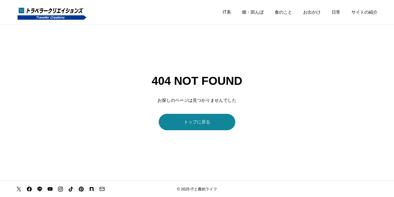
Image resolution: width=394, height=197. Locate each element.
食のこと (283, 12)
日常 (336, 12)
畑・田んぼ (253, 12)
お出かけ (312, 12)
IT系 (227, 12)
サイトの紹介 (364, 12)
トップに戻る (197, 122)
